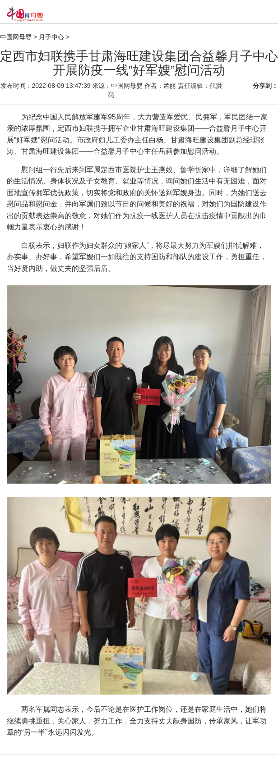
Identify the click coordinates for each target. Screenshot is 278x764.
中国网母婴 (16, 37)
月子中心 (51, 37)
